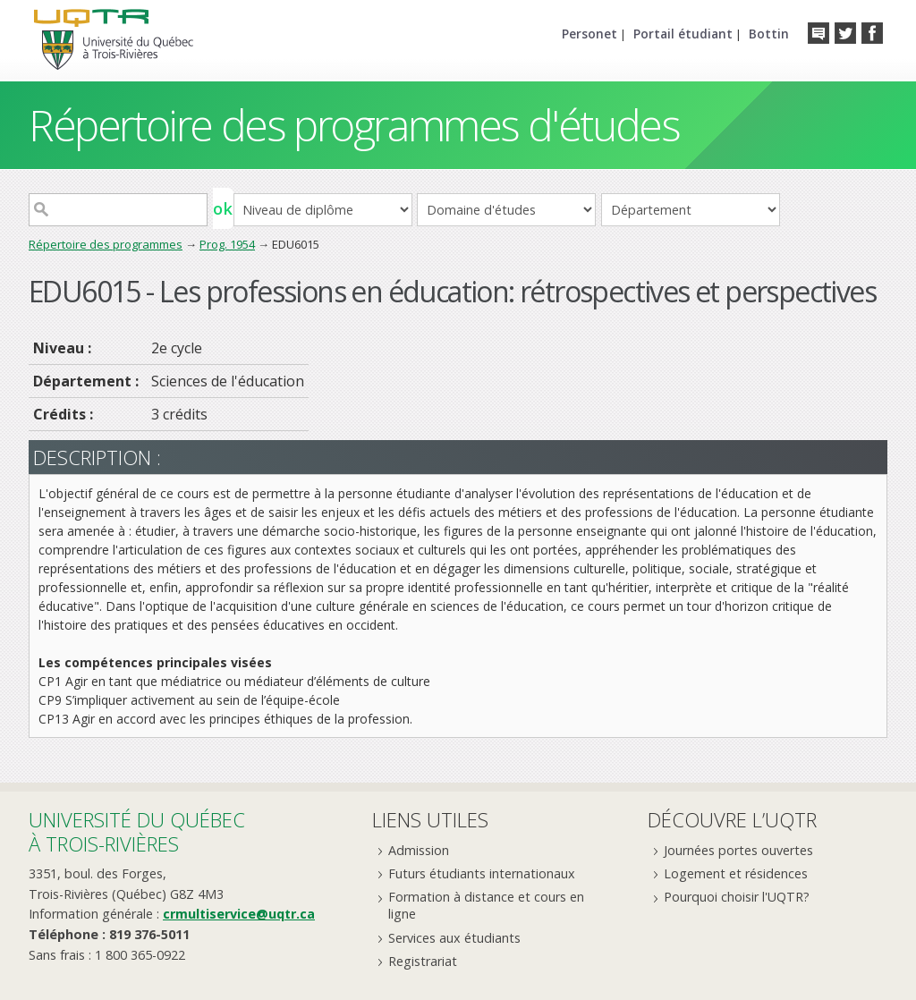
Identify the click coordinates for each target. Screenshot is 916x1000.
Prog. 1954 (227, 244)
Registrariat (422, 961)
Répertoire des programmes (105, 244)
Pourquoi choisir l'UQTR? (737, 896)
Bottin (769, 33)
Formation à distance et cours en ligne (486, 905)
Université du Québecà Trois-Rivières (137, 831)
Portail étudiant (683, 33)
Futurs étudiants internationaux (481, 873)
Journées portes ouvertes (738, 850)
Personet (589, 33)
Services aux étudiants (454, 937)
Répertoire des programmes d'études (354, 125)
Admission (418, 850)
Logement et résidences (736, 873)
